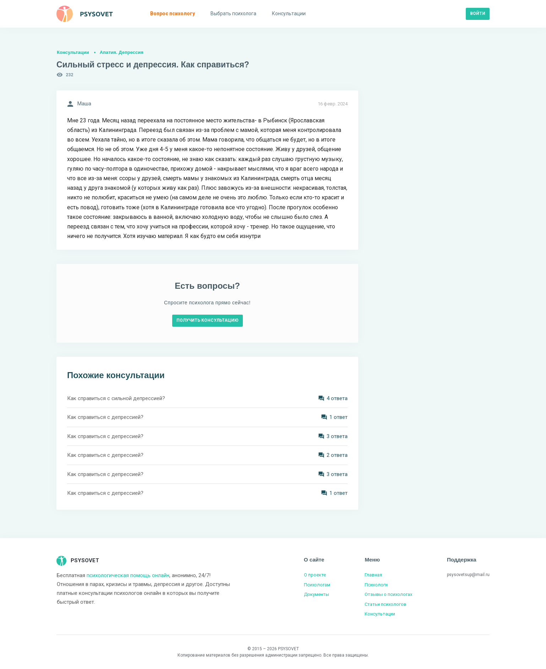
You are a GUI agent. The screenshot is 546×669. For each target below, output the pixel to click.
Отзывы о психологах (388, 594)
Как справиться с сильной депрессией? (116, 398)
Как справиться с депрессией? (105, 417)
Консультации (73, 52)
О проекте (315, 574)
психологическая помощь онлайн (128, 575)
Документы (316, 594)
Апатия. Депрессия (121, 52)
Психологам (317, 584)
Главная (373, 574)
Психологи (376, 584)
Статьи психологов (385, 604)
